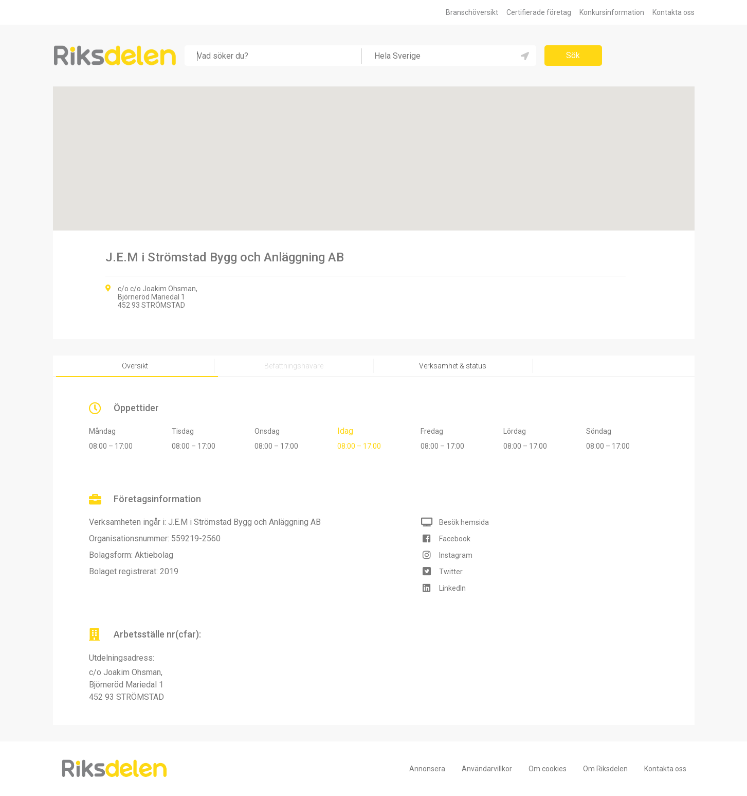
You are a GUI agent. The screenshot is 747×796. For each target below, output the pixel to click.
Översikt (135, 366)
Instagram (455, 555)
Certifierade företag (538, 12)
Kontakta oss (673, 12)
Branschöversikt (472, 12)
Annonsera (427, 769)
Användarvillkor (487, 769)
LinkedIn (452, 588)
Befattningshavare (293, 366)
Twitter (451, 572)
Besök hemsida (464, 522)
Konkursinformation (611, 12)
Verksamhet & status (452, 366)
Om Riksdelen (605, 769)
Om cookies (548, 769)
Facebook (454, 539)
